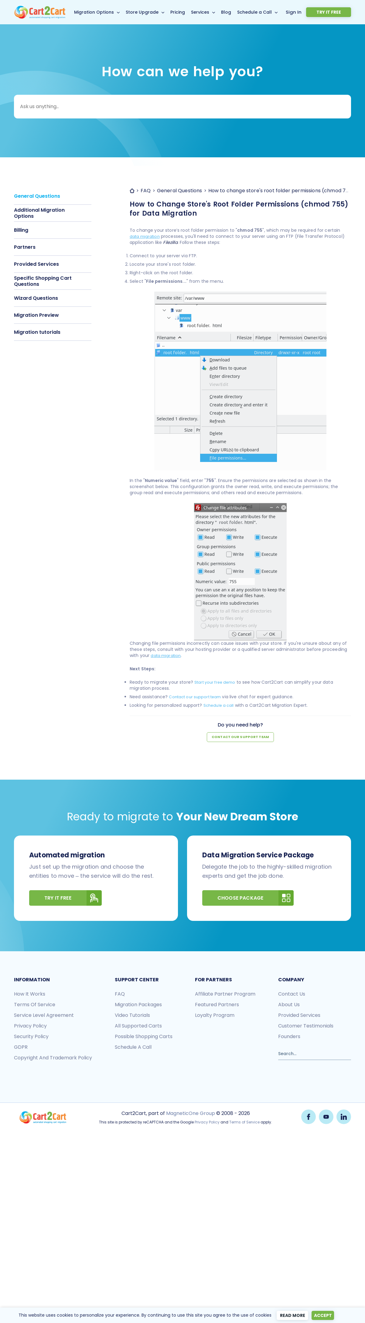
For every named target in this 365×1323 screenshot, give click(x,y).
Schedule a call (219, 705)
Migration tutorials (37, 332)
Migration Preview (36, 315)
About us (289, 1004)
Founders (289, 1036)
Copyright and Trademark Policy (53, 1058)
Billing (21, 230)
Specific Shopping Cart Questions (43, 281)
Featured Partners (217, 1004)
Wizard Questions (36, 298)
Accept (324, 1315)
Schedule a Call (263, 12)
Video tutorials (132, 1015)
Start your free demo (217, 682)
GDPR (21, 1047)
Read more (290, 1315)
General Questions (37, 196)
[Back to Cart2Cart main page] (40, 9)
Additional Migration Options (39, 213)
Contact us (291, 994)
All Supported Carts (138, 1026)
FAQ (120, 994)
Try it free (336, 12)
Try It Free (73, 898)
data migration (146, 236)
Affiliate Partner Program (225, 994)
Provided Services (36, 264)
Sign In (310, 12)
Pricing (186, 12)
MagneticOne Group (189, 1113)
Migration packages (138, 1004)
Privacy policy (30, 1026)
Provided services (299, 1015)
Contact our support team (198, 697)
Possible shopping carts (143, 1036)
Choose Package (255, 898)
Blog (235, 12)
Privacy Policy (206, 1122)
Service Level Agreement (44, 1015)
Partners (25, 247)
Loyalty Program (214, 1015)
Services (209, 12)
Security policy (31, 1036)
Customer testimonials (305, 1026)
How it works (29, 994)
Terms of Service (34, 1004)
